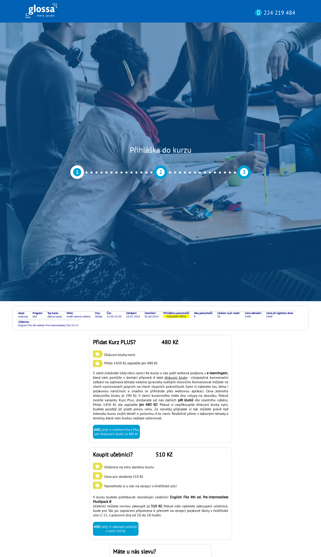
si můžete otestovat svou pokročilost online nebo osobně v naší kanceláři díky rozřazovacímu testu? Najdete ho (157, 492)
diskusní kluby (175, 180)
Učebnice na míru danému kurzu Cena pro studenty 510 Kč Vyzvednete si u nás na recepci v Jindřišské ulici (135, 279)
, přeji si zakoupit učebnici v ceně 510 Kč (116, 331)
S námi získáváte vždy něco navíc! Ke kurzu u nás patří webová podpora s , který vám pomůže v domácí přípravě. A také (160, 177)
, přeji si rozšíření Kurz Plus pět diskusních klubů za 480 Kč (116, 234)
